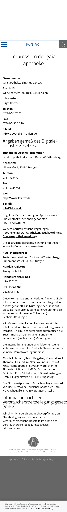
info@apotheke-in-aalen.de (20, 133)
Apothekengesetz (14, 232)
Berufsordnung (25, 215)
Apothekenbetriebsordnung (43, 232)
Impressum (13, 459)
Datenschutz (27, 459)
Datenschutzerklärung (44, 508)
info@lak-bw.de (12, 208)
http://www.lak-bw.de (16, 198)
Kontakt (33, 44)
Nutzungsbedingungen (47, 459)
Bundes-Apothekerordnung (20, 236)
